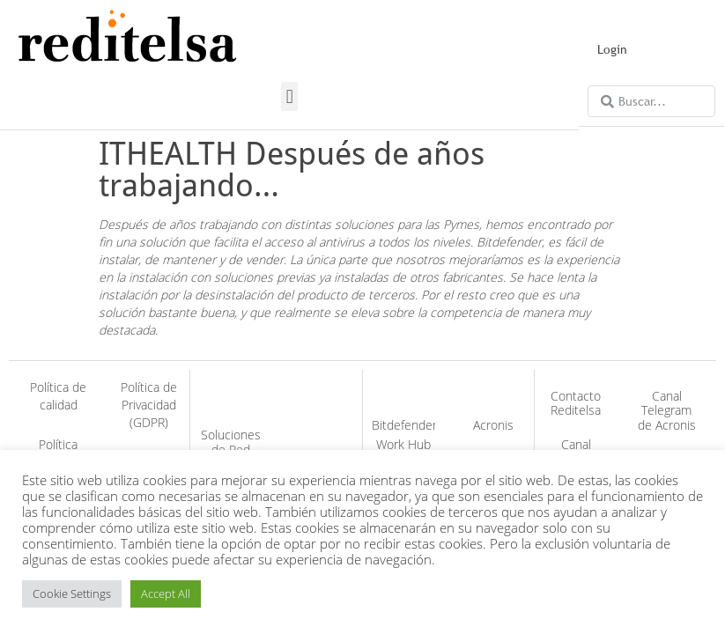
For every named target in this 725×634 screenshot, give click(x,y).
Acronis (493, 425)
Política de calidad (58, 396)
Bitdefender (404, 425)
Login (612, 49)
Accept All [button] (165, 593)
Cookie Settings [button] (72, 593)
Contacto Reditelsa (576, 403)
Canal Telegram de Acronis (667, 410)
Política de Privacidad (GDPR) (149, 405)
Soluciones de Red (231, 442)
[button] (289, 96)
